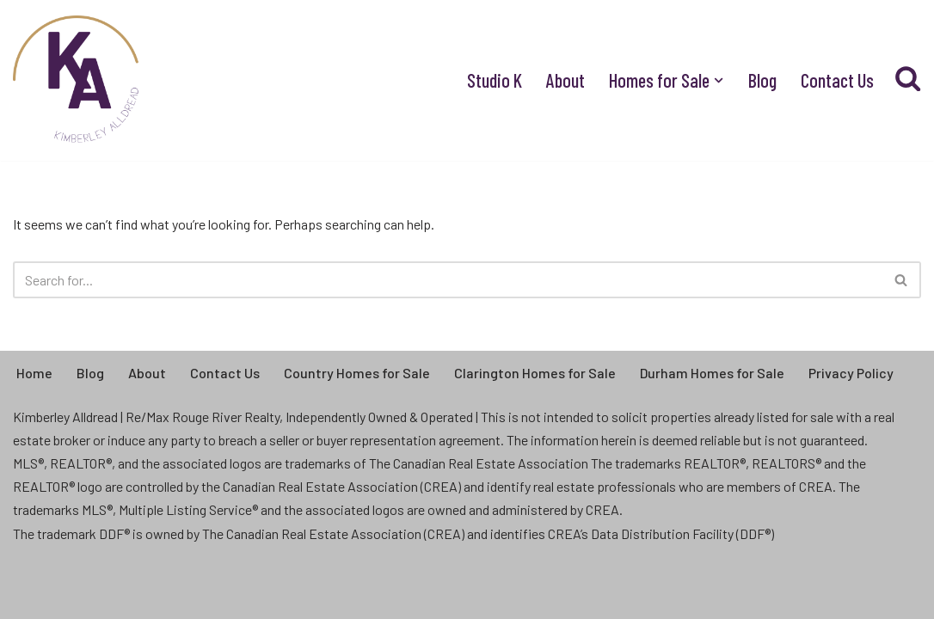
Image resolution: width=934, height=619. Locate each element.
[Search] (447, 279)
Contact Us (837, 80)
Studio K (494, 80)
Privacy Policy (851, 373)
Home (34, 373)
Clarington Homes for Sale (535, 373)
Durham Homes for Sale (712, 373)
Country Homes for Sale (357, 373)
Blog (762, 80)
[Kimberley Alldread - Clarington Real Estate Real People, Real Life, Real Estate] (77, 80)
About (565, 80)
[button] (718, 80)
